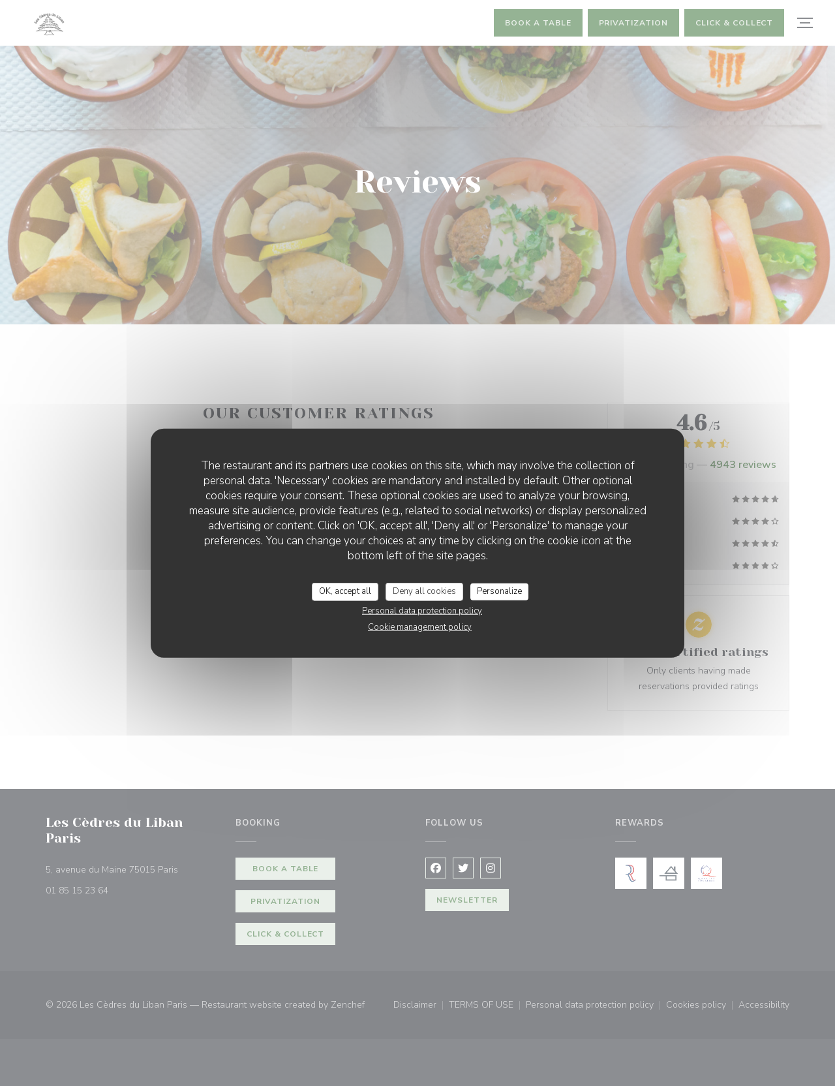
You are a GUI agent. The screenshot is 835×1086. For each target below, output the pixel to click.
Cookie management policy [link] (420, 626)
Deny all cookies (424, 591)
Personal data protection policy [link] (422, 610)
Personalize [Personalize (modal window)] (499, 591)
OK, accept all (345, 591)
